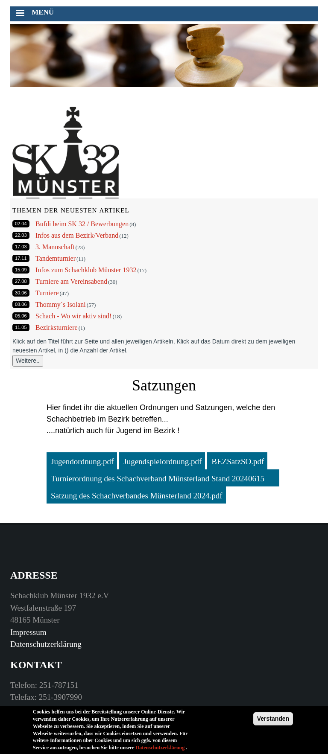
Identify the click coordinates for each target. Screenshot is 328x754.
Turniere (47, 293)
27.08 (21, 281)
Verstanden (273, 719)
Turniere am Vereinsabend (71, 281)
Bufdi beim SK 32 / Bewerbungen (82, 223)
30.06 (21, 292)
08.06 (21, 304)
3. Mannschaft (55, 246)
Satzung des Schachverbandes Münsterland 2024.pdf (137, 495)
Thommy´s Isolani (60, 304)
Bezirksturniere (56, 327)
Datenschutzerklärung (46, 644)
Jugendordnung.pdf (82, 461)
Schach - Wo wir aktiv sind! (73, 316)
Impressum (28, 632)
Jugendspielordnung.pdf (162, 461)
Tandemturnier (55, 258)
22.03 (21, 235)
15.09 (21, 269)
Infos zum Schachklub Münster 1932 (85, 270)
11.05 (21, 327)
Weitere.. (28, 360)
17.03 (21, 246)
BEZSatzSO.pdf (237, 461)
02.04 (21, 223)
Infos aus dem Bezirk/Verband (76, 235)
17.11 (21, 258)
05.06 (21, 315)
